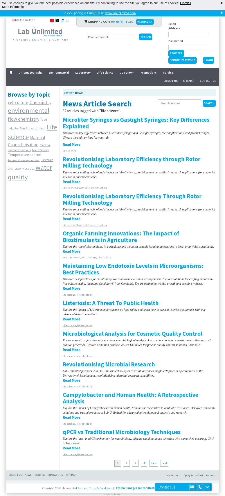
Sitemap (188, 74)
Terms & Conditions (100, 481)
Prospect (117, 487)
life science (105, 250)
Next (154, 456)
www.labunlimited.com (120, 13)
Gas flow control (32, 121)
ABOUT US (15, 468)
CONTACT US (55, 468)
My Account (174, 468)
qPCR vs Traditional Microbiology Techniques (122, 425)
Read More (71, 137)
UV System (127, 65)
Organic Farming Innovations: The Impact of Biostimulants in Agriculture (121, 229)
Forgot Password (182, 53)
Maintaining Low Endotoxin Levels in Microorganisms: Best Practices (133, 262)
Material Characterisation (92, 180)
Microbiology (40, 143)
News (79, 86)
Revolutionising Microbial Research (109, 357)
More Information (13, 7)
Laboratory (83, 65)
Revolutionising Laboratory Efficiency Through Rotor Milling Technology (132, 192)
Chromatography (30, 65)
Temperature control (24, 147)
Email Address (174, 19)
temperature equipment (24, 153)
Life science (69, 143)
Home (68, 86)
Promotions (148, 65)
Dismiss (185, 3)
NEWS (28, 468)
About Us (171, 74)
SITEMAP (71, 468)
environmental (28, 103)
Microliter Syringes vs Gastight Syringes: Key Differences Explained (136, 116)
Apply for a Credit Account (200, 468)
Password (175, 34)
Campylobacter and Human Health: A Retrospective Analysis (130, 391)
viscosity (28, 162)
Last (164, 456)
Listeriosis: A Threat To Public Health (111, 296)
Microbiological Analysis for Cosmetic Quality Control (132, 326)
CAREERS (39, 468)
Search (209, 96)
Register (176, 46)
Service (168, 65)
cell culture (18, 95)
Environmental (59, 65)
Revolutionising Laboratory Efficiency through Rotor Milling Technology (131, 155)
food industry (89, 250)
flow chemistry (23, 112)
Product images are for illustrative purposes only (148, 481)
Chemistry (40, 95)
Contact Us (208, 74)
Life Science (105, 65)
